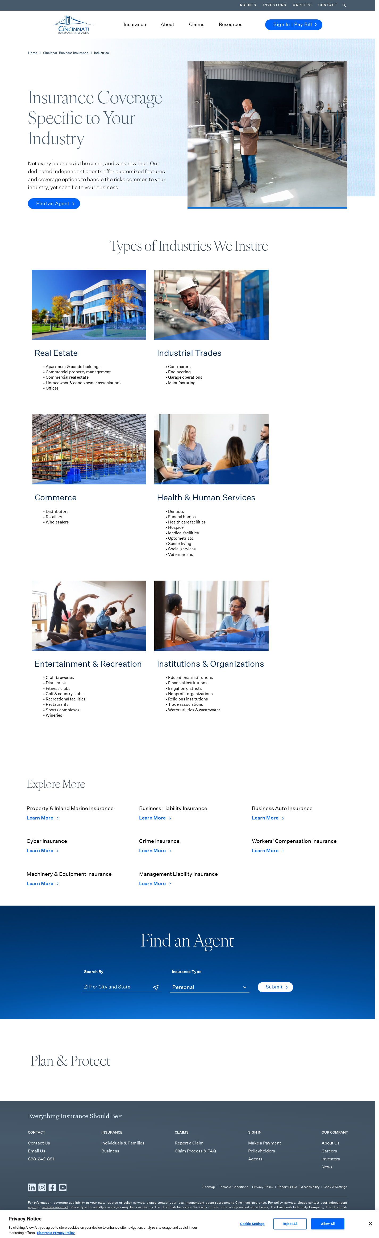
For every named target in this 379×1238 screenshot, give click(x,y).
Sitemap (208, 1187)
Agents (248, 5)
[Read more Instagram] (42, 1187)
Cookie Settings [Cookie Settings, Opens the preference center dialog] (252, 1231)
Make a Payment (264, 1143)
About (167, 24)
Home (32, 52)
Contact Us (39, 1143)
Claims (196, 24)
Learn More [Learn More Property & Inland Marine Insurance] (43, 818)
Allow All (328, 1231)
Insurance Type (187, 971)
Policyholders (261, 1151)
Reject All (290, 1231)
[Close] (370, 1230)
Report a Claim (189, 1143)
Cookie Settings (335, 1187)
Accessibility (310, 1187)
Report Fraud (287, 1187)
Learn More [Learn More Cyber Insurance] (43, 850)
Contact (328, 5)
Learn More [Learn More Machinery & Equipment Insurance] (43, 883)
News (327, 1166)
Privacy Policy (262, 1187)
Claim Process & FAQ (195, 1151)
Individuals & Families (122, 1143)
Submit (277, 987)
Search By (93, 971)
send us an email (55, 1207)
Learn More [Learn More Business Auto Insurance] (268, 818)
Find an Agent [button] (55, 203)
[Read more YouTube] (63, 1187)
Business (110, 1151)
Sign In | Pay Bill (295, 24)
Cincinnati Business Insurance (65, 52)
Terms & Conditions (233, 1187)
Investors (274, 5)
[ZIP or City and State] (122, 987)
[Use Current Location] (156, 988)
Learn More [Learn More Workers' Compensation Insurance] (268, 850)
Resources (230, 24)
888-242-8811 (42, 1158)
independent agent (200, 1202)
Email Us (36, 1151)
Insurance (135, 24)
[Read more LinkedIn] (32, 1187)
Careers (302, 5)
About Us (331, 1143)
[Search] (344, 5)
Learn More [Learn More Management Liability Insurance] (155, 883)
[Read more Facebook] (52, 1187)
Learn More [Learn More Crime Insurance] (155, 850)
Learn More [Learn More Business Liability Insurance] (155, 818)
